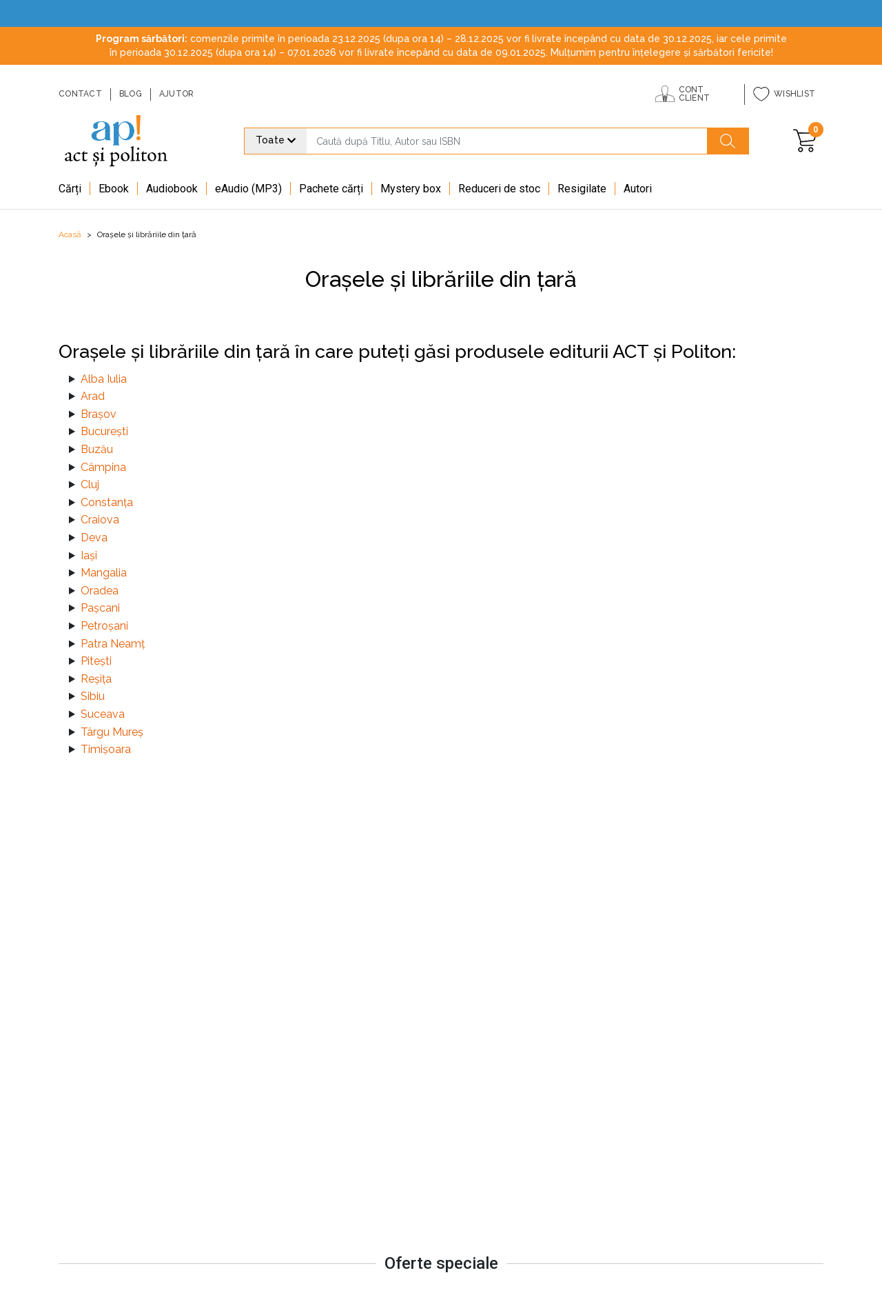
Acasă (70, 234)
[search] (507, 141)
